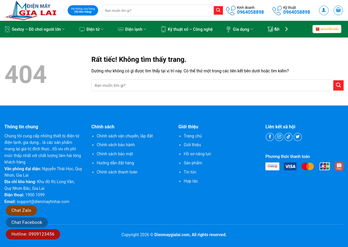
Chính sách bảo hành (116, 144)
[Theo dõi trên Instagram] (279, 137)
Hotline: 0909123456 (32, 234)
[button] (324, 10)
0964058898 (250, 12)
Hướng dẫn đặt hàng (115, 163)
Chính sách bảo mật (115, 153)
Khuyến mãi (327, 29)
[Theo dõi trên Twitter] (298, 137)
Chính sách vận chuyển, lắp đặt (125, 136)
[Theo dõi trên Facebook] (270, 137)
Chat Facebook (26, 222)
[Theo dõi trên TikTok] (288, 137)
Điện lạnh (132, 29)
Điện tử (91, 29)
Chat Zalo (21, 210)
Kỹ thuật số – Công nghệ (187, 29)
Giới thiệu (192, 144)
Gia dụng (239, 29)
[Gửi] (218, 10)
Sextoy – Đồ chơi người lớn (34, 29)
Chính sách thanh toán (117, 172)
